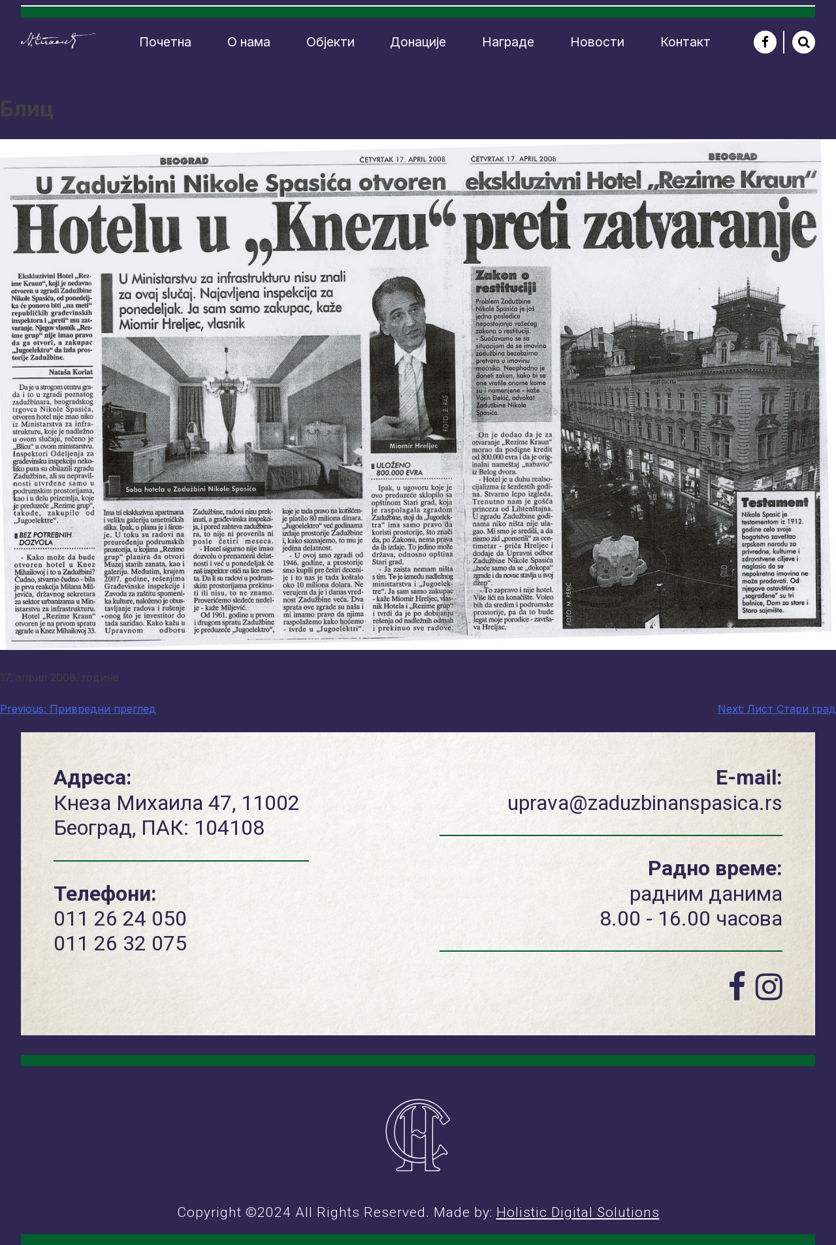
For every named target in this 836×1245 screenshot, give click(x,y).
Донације (418, 42)
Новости (597, 42)
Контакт (685, 42)
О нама (248, 42)
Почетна (165, 42)
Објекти (330, 42)
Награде (508, 42)
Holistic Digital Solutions (578, 1212)
